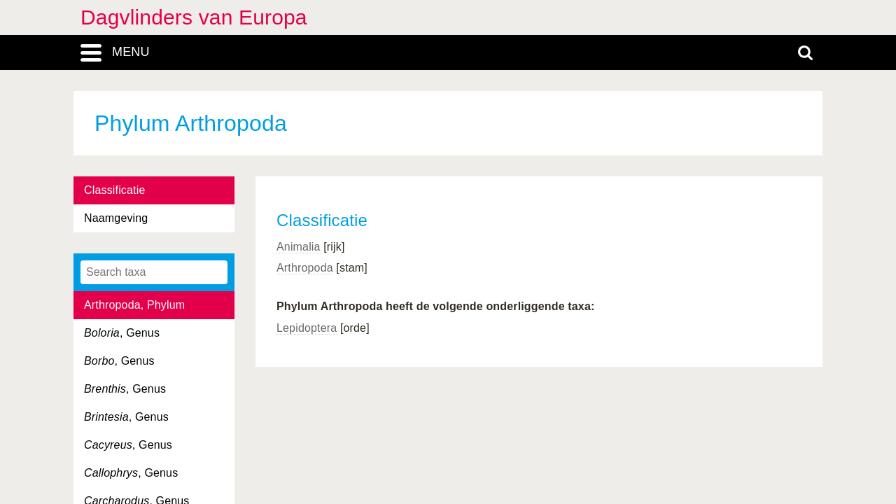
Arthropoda (304, 268)
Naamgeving (116, 218)
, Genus (122, 333)
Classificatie (114, 190)
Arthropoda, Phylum (134, 305)
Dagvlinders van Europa (193, 17)
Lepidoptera (306, 328)
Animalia (298, 247)
